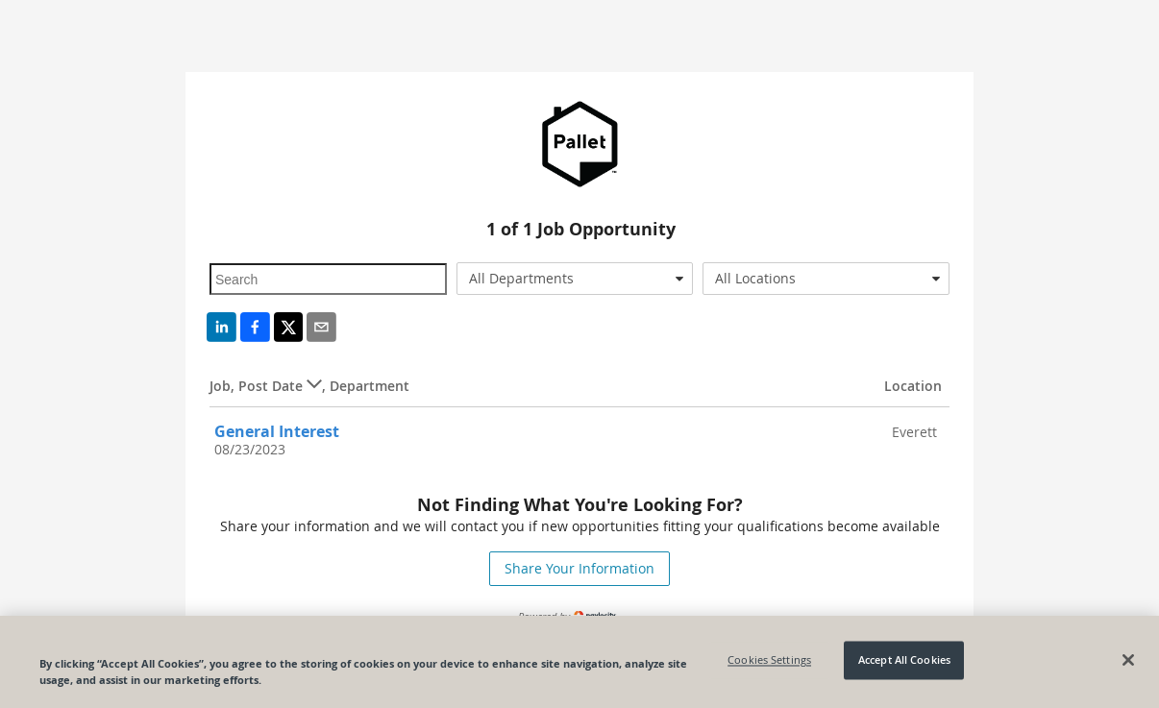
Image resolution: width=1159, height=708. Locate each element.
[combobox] (575, 278)
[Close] (1128, 660)
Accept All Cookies (904, 660)
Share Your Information (579, 568)
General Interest (276, 431)
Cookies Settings (769, 660)
